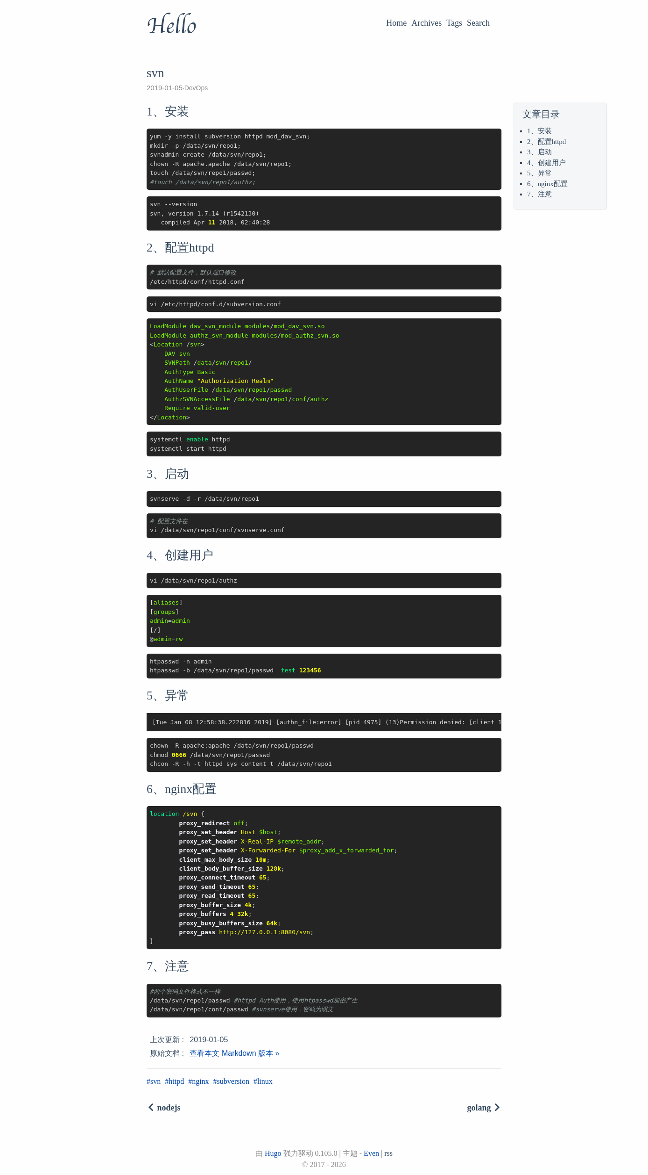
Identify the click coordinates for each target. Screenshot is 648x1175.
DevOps (196, 88)
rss (388, 1153)
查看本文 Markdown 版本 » (234, 1053)
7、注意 (539, 194)
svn (155, 1081)
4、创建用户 (546, 162)
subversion (233, 1081)
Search (478, 23)
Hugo (273, 1153)
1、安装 (539, 131)
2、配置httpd (546, 141)
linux (265, 1081)
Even (371, 1153)
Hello (171, 26)
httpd (176, 1081)
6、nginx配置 (547, 183)
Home (396, 23)
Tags (454, 23)
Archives (426, 23)
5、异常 (539, 173)
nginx (200, 1081)
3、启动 (539, 152)
